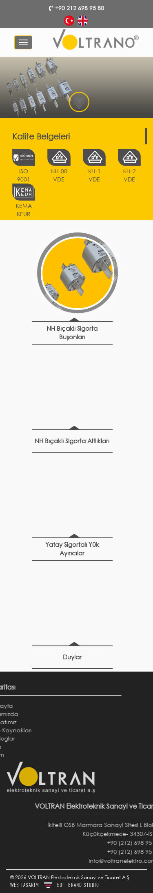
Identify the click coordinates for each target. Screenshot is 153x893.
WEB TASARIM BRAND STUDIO (54, 885)
